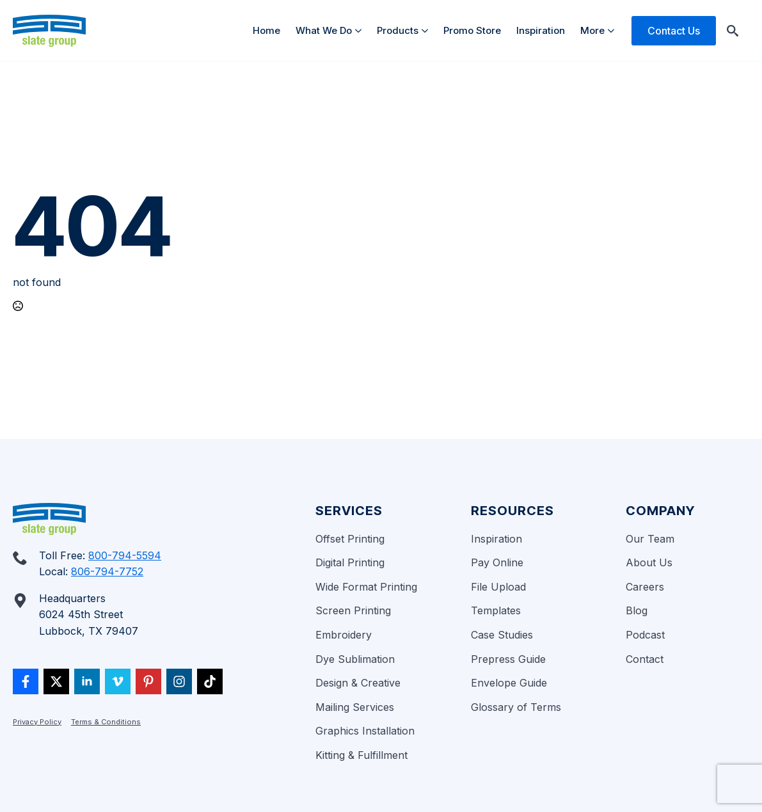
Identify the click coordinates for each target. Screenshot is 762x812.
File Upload (498, 586)
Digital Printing (350, 562)
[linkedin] (87, 681)
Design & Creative (358, 682)
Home (266, 30)
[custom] (25, 681)
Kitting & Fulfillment (361, 755)
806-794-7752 (107, 571)
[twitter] (56, 681)
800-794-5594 (124, 555)
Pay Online (497, 562)
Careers (645, 586)
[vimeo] (118, 681)
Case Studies (502, 634)
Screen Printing (353, 610)
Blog (636, 610)
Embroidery (343, 634)
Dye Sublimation (355, 659)
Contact (644, 659)
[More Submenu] (613, 30)
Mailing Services (354, 707)
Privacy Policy (37, 721)
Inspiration (540, 30)
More (592, 30)
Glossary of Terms (516, 707)
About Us (649, 562)
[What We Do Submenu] (360, 30)
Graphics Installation (365, 730)
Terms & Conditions (106, 721)
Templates (496, 610)
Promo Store (472, 30)
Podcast (645, 634)
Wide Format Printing (366, 586)
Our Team (650, 538)
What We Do (324, 30)
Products (397, 30)
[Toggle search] (732, 30)
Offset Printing (350, 538)
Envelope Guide (509, 682)
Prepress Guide (508, 659)
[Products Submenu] (427, 30)
